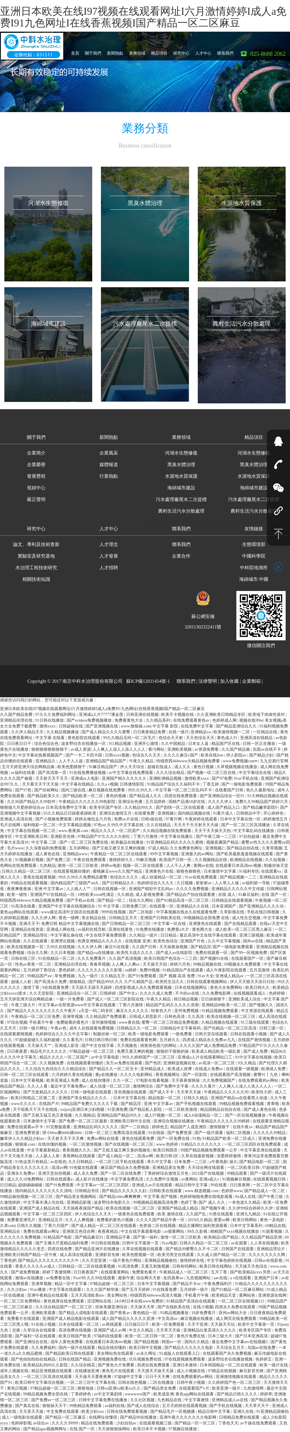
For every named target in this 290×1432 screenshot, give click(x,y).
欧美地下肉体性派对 (267, 714)
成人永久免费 (86, 1173)
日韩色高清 (175, 1016)
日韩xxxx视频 (117, 755)
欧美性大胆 (262, 1092)
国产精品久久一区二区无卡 (114, 1069)
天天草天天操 (189, 1092)
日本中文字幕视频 (28, 1080)
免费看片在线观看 (24, 1318)
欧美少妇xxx (93, 1411)
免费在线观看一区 (212, 953)
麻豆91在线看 (117, 947)
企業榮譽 (36, 464)
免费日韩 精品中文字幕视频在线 (70, 923)
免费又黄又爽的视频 (136, 1051)
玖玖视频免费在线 (146, 1359)
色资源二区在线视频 (158, 1225)
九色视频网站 (199, 1278)
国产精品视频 (147, 1342)
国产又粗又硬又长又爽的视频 (119, 848)
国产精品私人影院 (146, 1109)
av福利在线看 (23, 772)
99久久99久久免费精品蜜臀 (83, 877)
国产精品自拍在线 (243, 848)
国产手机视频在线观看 (196, 1104)
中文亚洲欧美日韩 (32, 836)
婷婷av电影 (111, 865)
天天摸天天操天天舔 (156, 1371)
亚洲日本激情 (185, 1365)
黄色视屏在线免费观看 (64, 1301)
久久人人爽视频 (80, 1220)
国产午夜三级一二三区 (217, 836)
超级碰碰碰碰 (31, 1185)
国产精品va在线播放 (96, 953)
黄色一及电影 (272, 1220)
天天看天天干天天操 (41, 784)
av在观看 (239, 1243)
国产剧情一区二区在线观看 (181, 807)
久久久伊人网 (44, 918)
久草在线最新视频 (198, 1156)
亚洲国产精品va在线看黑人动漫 (240, 1098)
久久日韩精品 (81, 1162)
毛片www (15, 848)
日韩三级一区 (272, 1028)
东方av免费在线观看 (124, 1063)
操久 (233, 1162)
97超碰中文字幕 (129, 1376)
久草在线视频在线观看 (143, 1249)
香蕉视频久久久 (77, 1150)
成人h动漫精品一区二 (204, 1115)
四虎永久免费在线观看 (236, 1307)
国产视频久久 (261, 1005)
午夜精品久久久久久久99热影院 (88, 801)
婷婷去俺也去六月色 (94, 819)
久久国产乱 (196, 1214)
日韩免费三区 (135, 906)
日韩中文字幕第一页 (141, 1243)
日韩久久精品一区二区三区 (27, 871)
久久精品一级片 (144, 935)
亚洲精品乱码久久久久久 (96, 1127)
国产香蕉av (120, 1313)
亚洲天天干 (29, 923)
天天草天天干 (257, 1406)
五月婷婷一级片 (194, 1289)
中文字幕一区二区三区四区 (48, 1214)
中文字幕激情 (197, 1400)
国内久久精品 (197, 1342)
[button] (36, 437)
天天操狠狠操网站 (114, 1429)
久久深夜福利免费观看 (46, 848)
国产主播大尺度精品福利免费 (62, 1243)
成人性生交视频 (247, 918)
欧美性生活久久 (170, 982)
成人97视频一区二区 (163, 1115)
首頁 (75, 51)
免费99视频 (150, 970)
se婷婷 (131, 970)
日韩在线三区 (24, 958)
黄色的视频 (116, 796)
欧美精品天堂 (224, 1295)
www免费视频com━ (240, 761)
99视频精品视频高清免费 (156, 1202)
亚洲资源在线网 (273, 1295)
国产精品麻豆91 (89, 1237)
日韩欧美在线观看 (166, 1191)
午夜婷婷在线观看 (201, 819)
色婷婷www (231, 1191)
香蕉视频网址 (168, 1074)
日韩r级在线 (152, 819)
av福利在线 (115, 1406)
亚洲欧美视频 (180, 749)
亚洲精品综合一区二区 (77, 993)
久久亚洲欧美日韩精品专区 (221, 714)
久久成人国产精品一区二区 (222, 1255)
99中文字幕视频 (165, 854)
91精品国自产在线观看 (183, 970)
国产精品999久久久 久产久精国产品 (120, 982)
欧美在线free (212, 755)
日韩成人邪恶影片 (146, 1016)
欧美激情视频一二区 (232, 732)
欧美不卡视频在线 (178, 714)
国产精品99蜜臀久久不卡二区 (193, 1249)
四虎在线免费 (60, 1249)
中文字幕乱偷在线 (67, 935)
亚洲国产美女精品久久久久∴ (84, 1098)
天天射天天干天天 (52, 778)
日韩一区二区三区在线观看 (25, 1074)
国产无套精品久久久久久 (46, 1092)
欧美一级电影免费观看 (149, 1034)
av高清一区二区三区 (217, 1063)
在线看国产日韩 (229, 790)
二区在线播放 (162, 1382)
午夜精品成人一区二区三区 (184, 1272)
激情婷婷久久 (121, 860)
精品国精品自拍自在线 (221, 1109)
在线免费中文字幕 (197, 726)
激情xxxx (48, 726)
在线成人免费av (209, 1069)
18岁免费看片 (204, 1313)
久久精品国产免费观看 (106, 1016)
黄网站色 (247, 1295)
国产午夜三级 (271, 1196)
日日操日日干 (137, 1324)
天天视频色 (127, 1045)
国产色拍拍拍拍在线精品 (34, 1359)
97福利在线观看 (108, 1336)
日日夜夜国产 (86, 1272)
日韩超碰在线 (71, 726)
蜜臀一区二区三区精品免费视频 (171, 1022)
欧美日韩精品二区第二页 (34, 1098)
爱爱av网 (222, 1220)
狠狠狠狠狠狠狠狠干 (50, 749)
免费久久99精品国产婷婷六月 (262, 801)
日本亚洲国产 (224, 906)
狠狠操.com (25, 1144)
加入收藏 (229, 681)
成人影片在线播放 (92, 1179)
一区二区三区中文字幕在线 (92, 1382)
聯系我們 (225, 51)
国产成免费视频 (26, 1272)
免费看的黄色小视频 (115, 1220)
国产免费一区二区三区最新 (83, 1121)
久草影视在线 (232, 912)
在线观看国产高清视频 (231, 1074)
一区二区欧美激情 (181, 1109)
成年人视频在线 (15, 1371)
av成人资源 (81, 749)
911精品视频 (120, 743)
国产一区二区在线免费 (121, 1173)
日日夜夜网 (240, 1185)
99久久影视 (198, 1231)
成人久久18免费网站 (26, 1179)
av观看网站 (174, 1231)
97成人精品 (158, 848)
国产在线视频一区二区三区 (130, 1144)
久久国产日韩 (144, 947)
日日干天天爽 (158, 1376)
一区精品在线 (265, 732)
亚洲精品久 (46, 761)
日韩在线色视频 (133, 1382)
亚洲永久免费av (21, 1173)
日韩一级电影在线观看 (92, 1092)
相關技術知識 (36, 579)
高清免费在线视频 (75, 1330)
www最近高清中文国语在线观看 (70, 912)
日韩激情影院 (132, 784)
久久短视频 (276, 860)
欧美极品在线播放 (128, 842)
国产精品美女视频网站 (76, 1196)
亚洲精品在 (10, 1231)
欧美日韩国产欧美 (75, 1336)
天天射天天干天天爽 (66, 1138)
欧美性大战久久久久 (135, 953)
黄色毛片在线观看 (118, 1371)
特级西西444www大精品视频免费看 (188, 761)
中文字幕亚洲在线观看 (261, 1150)
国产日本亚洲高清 (252, 1336)
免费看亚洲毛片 (22, 1220)
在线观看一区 (162, 906)
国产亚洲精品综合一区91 (223, 796)
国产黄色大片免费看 (116, 1365)
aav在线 (220, 1278)
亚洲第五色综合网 (79, 1231)
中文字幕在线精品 (78, 784)
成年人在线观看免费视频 (92, 1028)
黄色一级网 (69, 918)
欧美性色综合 (166, 941)
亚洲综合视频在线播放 (174, 1121)
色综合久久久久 (124, 877)
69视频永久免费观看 (243, 964)
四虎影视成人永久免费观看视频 (144, 987)
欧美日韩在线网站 (216, 1266)
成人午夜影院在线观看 (227, 970)
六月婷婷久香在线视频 (72, 1074)
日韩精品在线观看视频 (232, 900)
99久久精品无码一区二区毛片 (130, 738)
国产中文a (128, 993)
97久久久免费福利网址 (56, 714)
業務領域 (137, 51)
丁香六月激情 (146, 836)
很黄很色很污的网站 (159, 1045)
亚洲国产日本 (267, 1278)
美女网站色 (117, 1295)
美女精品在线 (94, 918)
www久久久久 (24, 1104)
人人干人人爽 (179, 865)
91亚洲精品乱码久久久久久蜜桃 (175, 842)
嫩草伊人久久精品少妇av (23, 1138)
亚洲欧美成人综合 (245, 999)
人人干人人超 (71, 761)
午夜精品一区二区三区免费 (36, 1016)
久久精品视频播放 (63, 732)
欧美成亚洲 (163, 1394)
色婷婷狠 (277, 993)
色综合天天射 (171, 738)
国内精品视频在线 (194, 813)
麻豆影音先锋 (252, 1371)
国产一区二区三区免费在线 (84, 842)
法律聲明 (207, 681)
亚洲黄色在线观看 (205, 923)
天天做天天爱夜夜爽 (94, 1376)
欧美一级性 (17, 894)
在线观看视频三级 (156, 1423)
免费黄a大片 (178, 929)
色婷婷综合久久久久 (156, 883)
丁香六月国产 (57, 1225)
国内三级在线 (74, 790)
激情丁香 (32, 987)
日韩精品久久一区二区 (137, 1028)
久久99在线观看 (101, 1278)
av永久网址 (146, 1353)
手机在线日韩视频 (263, 912)
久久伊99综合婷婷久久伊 (251, 1208)
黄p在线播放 (107, 1074)
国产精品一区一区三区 (195, 1423)
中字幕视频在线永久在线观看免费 (187, 912)
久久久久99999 (65, 1423)
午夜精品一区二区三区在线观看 (119, 854)
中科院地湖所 (254, 567)
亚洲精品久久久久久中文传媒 (238, 889)
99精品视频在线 (208, 964)
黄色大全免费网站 (227, 987)
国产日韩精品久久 (119, 883)
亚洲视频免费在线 (110, 1359)
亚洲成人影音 (67, 1045)
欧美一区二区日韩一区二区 (150, 1336)
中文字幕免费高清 (127, 1179)
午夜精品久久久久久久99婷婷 (224, 1121)
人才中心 (203, 51)
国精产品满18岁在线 (187, 801)
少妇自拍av (126, 1423)
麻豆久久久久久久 (133, 1011)
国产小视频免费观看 (54, 819)
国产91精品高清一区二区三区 (183, 900)
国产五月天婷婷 (136, 1289)
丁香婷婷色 (81, 1394)
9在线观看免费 (56, 987)
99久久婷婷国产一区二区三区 (149, 1057)
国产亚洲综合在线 (32, 1342)
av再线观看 (112, 1324)
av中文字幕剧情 (108, 1394)
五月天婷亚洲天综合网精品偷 (29, 767)
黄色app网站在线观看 (19, 912)
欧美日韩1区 (168, 1156)
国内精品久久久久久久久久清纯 (44, 1191)
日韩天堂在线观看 (212, 1034)
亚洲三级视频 (252, 935)
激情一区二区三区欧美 (78, 865)
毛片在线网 (10, 825)
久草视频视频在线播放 (237, 767)
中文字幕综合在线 (255, 772)
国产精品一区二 (112, 900)
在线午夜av (243, 1127)
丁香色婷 (8, 1260)
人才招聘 (108, 567)
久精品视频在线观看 (220, 1022)
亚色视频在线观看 (131, 1092)
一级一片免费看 (70, 999)
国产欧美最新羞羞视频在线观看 (245, 854)
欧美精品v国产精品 (222, 1237)
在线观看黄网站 (115, 1272)
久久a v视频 (107, 784)
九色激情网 (254, 1388)
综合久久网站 (141, 900)
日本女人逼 (199, 743)
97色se (99, 825)
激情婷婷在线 (192, 1260)
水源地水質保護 (181, 476)
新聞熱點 (115, 51)
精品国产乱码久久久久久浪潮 (173, 1005)
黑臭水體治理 (181, 464)
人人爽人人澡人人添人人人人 (119, 749)
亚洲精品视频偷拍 (161, 1260)
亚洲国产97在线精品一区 (53, 894)
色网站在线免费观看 (19, 865)
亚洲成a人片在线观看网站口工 (205, 1057)
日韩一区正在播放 (259, 743)
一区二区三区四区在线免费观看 (253, 1144)
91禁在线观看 (221, 1214)
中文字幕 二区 (44, 842)
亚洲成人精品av (230, 976)
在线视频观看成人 (250, 993)
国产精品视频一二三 (239, 877)
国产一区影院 (195, 1074)
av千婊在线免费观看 (259, 1423)
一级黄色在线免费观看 (135, 1214)
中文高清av (168, 1318)
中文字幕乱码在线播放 (254, 831)
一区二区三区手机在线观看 (120, 1162)
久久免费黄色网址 (187, 848)
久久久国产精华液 (103, 1289)
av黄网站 (189, 1179)
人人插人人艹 (79, 889)
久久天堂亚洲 (94, 1260)
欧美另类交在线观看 (176, 1255)
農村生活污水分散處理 (181, 511)
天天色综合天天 (200, 738)
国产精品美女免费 (160, 1388)
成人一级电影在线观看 (23, 1417)
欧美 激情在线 (170, 1214)
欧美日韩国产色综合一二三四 (171, 958)
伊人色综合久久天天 (94, 1214)
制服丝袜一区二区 (110, 1034)
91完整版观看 (59, 1127)
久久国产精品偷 (236, 749)
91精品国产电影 (58, 1237)
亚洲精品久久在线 (193, 906)
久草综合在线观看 (40, 1330)
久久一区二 (123, 1080)
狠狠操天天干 (55, 1406)
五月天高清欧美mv (88, 1295)
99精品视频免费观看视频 (242, 1104)
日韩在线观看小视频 (249, 1034)
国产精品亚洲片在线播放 (98, 1249)
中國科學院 (253, 556)
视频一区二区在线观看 (143, 865)
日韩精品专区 (87, 1191)
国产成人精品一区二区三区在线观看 (104, 1225)
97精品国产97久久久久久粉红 (104, 836)
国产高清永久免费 (51, 982)
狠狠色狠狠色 (189, 871)
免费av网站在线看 (103, 1138)
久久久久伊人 (220, 801)
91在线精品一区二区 (57, 958)
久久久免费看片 (92, 958)
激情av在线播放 (29, 1278)
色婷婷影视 (21, 1423)
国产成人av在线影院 (174, 953)
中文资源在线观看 (258, 1011)
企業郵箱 (251, 681)
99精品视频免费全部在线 (46, 1394)
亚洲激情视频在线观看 (237, 1376)
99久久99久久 (140, 790)
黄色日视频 (204, 767)
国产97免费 (222, 778)
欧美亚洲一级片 (227, 1388)
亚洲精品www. (75, 854)
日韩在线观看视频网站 (207, 982)
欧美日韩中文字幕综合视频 (40, 1382)
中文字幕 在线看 (50, 738)
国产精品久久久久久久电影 (189, 1347)
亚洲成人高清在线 (17, 819)
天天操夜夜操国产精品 (83, 1208)
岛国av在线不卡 (267, 749)
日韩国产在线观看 (238, 1249)
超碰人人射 (21, 982)
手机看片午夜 (42, 1022)
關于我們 (93, 51)
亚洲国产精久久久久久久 (125, 778)
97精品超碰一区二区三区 (92, 1051)
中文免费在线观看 (63, 1411)
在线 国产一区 (274, 894)
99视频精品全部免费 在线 (207, 918)
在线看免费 (145, 813)
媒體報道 (108, 464)
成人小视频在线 (191, 1371)
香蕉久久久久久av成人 (36, 1266)
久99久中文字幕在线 (126, 825)
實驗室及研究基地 (36, 556)
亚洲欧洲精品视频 (166, 778)
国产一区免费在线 (174, 1138)
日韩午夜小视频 (191, 1382)
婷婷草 (266, 1394)
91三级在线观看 (255, 1022)
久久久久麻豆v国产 (181, 755)
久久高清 (196, 1016)
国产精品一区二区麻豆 (66, 1417)
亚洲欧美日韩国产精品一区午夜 (29, 1255)
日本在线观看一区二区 (79, 1324)
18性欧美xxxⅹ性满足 (96, 894)
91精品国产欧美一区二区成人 (229, 1138)
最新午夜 (126, 1278)
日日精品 (169, 935)
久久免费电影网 (217, 993)
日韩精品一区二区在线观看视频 (87, 1266)
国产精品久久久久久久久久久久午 (49, 1260)
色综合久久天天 (147, 755)
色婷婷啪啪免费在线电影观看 (207, 1196)
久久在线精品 (159, 825)
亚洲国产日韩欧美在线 (161, 918)
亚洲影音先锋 (63, 836)
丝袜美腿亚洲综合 (112, 1307)
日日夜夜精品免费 (150, 732)
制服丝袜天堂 (276, 865)
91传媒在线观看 (84, 1167)
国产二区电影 (141, 912)
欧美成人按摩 (180, 1069)
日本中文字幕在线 (130, 1098)
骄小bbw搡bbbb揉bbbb (62, 1133)
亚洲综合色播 (131, 801)
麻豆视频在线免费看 (107, 790)
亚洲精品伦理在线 (17, 720)
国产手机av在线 (81, 900)
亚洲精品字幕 (118, 1237)
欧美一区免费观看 (169, 1324)
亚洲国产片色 (193, 941)
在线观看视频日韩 (270, 1179)
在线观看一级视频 (243, 1069)
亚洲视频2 (215, 848)
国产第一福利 (146, 1237)
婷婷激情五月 (276, 819)
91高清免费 (128, 1266)
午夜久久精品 (142, 761)
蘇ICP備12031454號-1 (148, 681)
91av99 (79, 1278)
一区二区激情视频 (86, 1144)
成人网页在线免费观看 (237, 1318)
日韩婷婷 (108, 993)
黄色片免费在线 (191, 1336)
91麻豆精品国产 (103, 767)
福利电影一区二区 (40, 825)
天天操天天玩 (223, 1324)
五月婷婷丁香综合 (40, 970)
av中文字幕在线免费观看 (131, 772)
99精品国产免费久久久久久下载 (90, 1104)
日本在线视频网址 (191, 987)
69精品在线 (275, 1225)
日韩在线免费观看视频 (127, 1411)
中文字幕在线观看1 (66, 1289)
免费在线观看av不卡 (25, 1127)
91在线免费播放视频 (88, 772)
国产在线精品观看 (241, 923)
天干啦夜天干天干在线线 (36, 1109)
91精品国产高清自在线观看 (191, 1301)
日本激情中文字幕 (220, 871)
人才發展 (108, 556)
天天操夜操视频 (174, 947)
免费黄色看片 (144, 1272)
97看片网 (174, 819)
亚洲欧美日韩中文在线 (131, 1121)
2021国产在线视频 (208, 1173)
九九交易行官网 (274, 761)
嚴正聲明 (36, 499)
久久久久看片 (204, 1086)
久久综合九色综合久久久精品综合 (56, 1069)
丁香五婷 (211, 784)
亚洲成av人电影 (85, 778)
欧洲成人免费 (274, 1069)
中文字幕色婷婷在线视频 (230, 1260)
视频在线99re (251, 720)
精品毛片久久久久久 (49, 1051)
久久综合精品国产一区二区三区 (64, 1307)
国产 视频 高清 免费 (177, 976)
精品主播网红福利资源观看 (204, 1225)
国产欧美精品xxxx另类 (251, 1272)
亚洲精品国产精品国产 (106, 761)
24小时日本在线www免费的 (139, 1301)
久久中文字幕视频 (224, 941)
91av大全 (205, 976)
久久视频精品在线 (211, 860)
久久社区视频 (143, 1400)
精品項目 (159, 51)
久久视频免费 (52, 1063)
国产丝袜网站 (47, 790)
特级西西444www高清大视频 (156, 1295)
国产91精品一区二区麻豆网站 (238, 1289)
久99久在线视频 (61, 947)
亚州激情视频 (104, 1022)
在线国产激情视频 (254, 1040)
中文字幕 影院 (166, 726)
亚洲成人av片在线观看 (152, 1185)
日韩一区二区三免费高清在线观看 (116, 1133)
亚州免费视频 (187, 1011)
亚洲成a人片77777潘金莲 (101, 714)
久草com (7, 1225)
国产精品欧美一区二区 (83, 796)
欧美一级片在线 (274, 1365)
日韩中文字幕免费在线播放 (103, 1400)
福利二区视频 (238, 1133)
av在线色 (58, 1162)
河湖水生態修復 (181, 452)
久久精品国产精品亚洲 (262, 1237)
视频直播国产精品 (223, 842)
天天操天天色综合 (252, 1266)
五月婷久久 (170, 1040)
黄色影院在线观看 (84, 738)
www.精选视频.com (202, 1191)
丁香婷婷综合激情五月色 (167, 1173)
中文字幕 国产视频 (161, 1196)
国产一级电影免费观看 (242, 784)
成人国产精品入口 (224, 807)
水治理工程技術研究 (36, 567)
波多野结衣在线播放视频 (231, 1359)
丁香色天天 (228, 1423)
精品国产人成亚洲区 (189, 1127)
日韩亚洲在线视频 (143, 714)
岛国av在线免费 (262, 1347)
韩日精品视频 (186, 999)
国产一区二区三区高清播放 (246, 825)
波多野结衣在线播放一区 (84, 743)
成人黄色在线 (48, 854)
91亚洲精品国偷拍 (272, 1411)
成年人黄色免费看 (67, 1342)
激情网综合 (143, 1086)
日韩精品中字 (249, 813)
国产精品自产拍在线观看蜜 (191, 894)
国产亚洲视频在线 (102, 726)
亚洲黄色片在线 (160, 871)
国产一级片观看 (209, 1133)
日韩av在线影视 (269, 1260)
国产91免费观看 (142, 976)
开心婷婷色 (274, 813)
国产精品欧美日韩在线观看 (70, 1353)
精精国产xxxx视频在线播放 (235, 1231)
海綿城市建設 (181, 487)
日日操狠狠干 (213, 999)
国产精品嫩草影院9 (260, 807)
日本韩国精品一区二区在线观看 (229, 1365)
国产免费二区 (59, 860)
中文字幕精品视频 (75, 825)
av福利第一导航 (256, 883)
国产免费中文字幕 (173, 1086)
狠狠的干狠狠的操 (173, 1051)
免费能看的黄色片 (73, 1022)
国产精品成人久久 (146, 796)
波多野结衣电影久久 (112, 1202)
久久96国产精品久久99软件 (32, 801)
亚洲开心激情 (147, 743)
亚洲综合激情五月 (116, 813)
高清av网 (145, 1156)
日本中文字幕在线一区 (241, 819)
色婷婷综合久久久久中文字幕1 (63, 1034)
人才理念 (108, 544)
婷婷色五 (160, 1127)
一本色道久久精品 (245, 1202)
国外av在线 (253, 941)
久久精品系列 (158, 720)
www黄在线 (129, 1022)
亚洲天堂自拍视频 (55, 1173)
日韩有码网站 (185, 1266)
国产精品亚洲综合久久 (237, 726)
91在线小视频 (44, 1324)
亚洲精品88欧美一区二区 (224, 1005)
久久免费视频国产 (219, 1080)
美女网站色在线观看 (116, 1353)
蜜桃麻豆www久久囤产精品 (118, 871)
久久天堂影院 (42, 993)
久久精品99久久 (139, 807)
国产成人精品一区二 (116, 1156)
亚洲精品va (201, 732)
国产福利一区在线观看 (36, 1336)
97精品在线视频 (223, 1371)
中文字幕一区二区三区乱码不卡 (184, 790)
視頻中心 (36, 487)
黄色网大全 (202, 929)
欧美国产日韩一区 (176, 860)
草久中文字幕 (160, 1162)
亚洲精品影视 (79, 1202)
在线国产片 (49, 1104)
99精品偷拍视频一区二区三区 (27, 1196)
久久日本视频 (63, 953)
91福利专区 (249, 871)
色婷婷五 (264, 1359)
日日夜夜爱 (17, 1051)
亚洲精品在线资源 (28, 929)
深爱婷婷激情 (229, 1156)
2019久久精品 (200, 1220)
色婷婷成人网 (225, 720)
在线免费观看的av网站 (259, 1080)
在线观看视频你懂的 (72, 871)
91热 (197, 1138)
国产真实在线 (28, 1406)
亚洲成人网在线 (61, 929)
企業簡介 (36, 452)
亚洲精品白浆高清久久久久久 (210, 1330)
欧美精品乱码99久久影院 (46, 1365)
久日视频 (185, 883)
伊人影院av (236, 755)
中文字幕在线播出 (177, 836)
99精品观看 (237, 1173)
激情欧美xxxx (197, 778)
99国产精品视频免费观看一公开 (209, 1150)
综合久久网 (38, 953)
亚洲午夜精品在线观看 (48, 1295)
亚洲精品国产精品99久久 (120, 1115)
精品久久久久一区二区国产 (116, 831)
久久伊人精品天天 (28, 732)
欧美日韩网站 (245, 1220)
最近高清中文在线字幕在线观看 (209, 935)
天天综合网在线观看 (206, 1167)
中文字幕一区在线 (170, 923)
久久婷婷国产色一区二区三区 (235, 1382)
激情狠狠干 (220, 1127)
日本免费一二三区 (191, 1162)
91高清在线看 (24, 906)
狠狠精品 (78, 982)
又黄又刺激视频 (156, 1266)
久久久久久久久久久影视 (100, 970)
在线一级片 (178, 732)
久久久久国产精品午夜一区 (161, 1220)
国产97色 (23, 790)
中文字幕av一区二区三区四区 (103, 1185)
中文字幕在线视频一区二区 (32, 831)
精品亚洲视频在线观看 (52, 1371)
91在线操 (157, 1133)
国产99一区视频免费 (249, 953)
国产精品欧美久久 (44, 796)
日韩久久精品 (196, 1098)
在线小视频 (203, 1307)
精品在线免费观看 (98, 1423)
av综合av (41, 1423)
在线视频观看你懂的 (85, 1063)
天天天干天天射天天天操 (197, 825)
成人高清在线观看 (76, 1255)
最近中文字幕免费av (69, 1086)
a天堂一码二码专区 (96, 1011)
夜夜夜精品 (108, 1231)
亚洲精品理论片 (271, 1249)
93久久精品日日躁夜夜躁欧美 (70, 813)
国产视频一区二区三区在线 (212, 772)
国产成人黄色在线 (260, 1109)
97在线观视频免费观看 (185, 1359)
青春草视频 (100, 964)
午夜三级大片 (24, 1005)
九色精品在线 (170, 1400)
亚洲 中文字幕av (49, 889)
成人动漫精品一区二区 (162, 877)
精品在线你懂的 (112, 1347)
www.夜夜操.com (74, 831)
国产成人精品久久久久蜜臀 (106, 732)
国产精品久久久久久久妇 (125, 1191)
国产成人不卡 (162, 1092)
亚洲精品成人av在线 (230, 1400)
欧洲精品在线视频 (247, 860)
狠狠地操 (86, 1388)
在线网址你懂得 (103, 1417)
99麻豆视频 (146, 860)
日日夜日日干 (19, 743)
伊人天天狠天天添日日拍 (253, 982)
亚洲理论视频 (63, 941)
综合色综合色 (47, 743)
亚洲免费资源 (28, 1133)
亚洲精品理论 (36, 935)
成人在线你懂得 (96, 1080)
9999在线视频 (114, 912)
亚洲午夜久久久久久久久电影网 (188, 1417)
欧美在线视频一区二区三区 (232, 1016)
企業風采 (108, 452)
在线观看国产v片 (195, 1388)
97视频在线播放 (183, 1429)
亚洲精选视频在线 (180, 1063)
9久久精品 (247, 1063)
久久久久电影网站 (137, 1074)
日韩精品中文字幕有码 (181, 1028)
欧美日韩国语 (166, 1150)
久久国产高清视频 (125, 958)
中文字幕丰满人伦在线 (44, 1202)
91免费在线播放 (150, 929)
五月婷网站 (79, 848)
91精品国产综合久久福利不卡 (174, 784)
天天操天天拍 (155, 964)
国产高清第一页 (53, 772)
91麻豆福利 (249, 894)
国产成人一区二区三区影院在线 (116, 999)
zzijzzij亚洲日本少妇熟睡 (83, 1109)
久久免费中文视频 (163, 1179)
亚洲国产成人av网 (110, 1330)
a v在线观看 (241, 1278)
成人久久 (183, 767)
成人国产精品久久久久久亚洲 (129, 1318)
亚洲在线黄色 (121, 929)
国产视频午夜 (213, 1208)
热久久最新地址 (261, 790)
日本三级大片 (220, 1336)
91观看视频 (272, 1231)
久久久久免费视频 (193, 889)
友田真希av (173, 1278)
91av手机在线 (246, 778)
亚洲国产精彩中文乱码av (151, 889)
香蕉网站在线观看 (79, 1156)
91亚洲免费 (117, 1109)
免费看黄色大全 (129, 720)
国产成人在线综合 (143, 1406)
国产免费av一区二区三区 (54, 1400)
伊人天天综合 (133, 767)
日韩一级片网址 (34, 1028)
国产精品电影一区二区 (260, 1162)
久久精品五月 (113, 976)
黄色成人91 (227, 738)
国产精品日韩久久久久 (237, 1394)
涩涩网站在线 (100, 1301)
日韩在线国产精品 (75, 1359)
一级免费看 (182, 1034)
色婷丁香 (189, 1202)
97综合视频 (17, 1022)
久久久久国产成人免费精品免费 (209, 1045)
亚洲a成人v (209, 1179)
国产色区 (153, 1063)
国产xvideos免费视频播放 (90, 720)
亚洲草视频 (73, 1016)
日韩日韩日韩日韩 (101, 1040)
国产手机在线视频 (226, 1406)
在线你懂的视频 (53, 1144)
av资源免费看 (207, 749)
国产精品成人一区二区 (265, 1191)
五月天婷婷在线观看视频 (185, 1406)
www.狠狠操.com (136, 726)
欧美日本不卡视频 (150, 1429)
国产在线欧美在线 (174, 1307)
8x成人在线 (246, 1196)
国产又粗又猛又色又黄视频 (48, 1115)
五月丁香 (219, 1272)
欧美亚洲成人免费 (63, 1080)
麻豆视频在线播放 (197, 1318)
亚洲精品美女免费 (169, 1167)
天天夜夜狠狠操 (186, 1080)
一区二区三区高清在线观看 (48, 1376)
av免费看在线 (58, 1278)
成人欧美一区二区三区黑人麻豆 (244, 929)
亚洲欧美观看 (44, 1313)
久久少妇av (17, 1289)
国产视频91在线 (214, 958)
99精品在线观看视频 (30, 883)
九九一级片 (88, 976)
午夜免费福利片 (218, 1284)
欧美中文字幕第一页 (257, 1324)
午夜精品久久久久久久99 (227, 1092)
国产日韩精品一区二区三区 (127, 923)
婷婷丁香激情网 (57, 1272)
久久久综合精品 (171, 772)
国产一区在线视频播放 (246, 1115)
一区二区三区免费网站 (21, 1301)
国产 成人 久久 (212, 1202)
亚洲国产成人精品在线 (40, 1208)
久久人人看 (38, 1086)
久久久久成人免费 (156, 993)
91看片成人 (223, 813)
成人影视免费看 (150, 894)
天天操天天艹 (40, 1045)
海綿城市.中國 (253, 579)
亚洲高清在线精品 (257, 738)
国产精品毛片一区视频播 (173, 1411)
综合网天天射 (149, 1278)
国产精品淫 (201, 947)
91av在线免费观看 (201, 877)
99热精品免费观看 (86, 1406)
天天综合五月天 (231, 1347)
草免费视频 (65, 976)
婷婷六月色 (180, 964)
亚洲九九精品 (249, 1214)
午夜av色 (59, 1028)
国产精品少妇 (262, 755)
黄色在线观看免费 (138, 1138)
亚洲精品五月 (51, 1220)
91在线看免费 (165, 1289)
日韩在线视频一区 (110, 889)
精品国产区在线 (226, 743)
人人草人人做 (227, 883)
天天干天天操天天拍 (213, 831)
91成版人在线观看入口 (180, 1353)
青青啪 (273, 1104)
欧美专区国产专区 (106, 807)
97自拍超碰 (250, 836)
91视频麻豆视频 (30, 860)
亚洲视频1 (166, 813)
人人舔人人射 (48, 1156)
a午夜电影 (218, 1162)
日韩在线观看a (60, 1179)
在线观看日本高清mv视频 (238, 865)
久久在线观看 (36, 941)
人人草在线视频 (265, 1243)
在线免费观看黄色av (192, 720)
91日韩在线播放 (50, 720)
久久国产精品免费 (17, 714)
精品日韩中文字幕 (192, 1185)
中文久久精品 (141, 1330)
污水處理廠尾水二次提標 (181, 499)
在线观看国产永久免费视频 (228, 1353)
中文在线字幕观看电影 (141, 1231)
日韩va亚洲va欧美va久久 (119, 1388)
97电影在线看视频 (153, 1080)
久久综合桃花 (83, 1365)
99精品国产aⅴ (40, 976)
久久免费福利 (44, 1347)
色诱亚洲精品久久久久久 (100, 941)
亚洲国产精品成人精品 (178, 1208)
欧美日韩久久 (258, 987)
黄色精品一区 (145, 1313)
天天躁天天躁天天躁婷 (92, 987)
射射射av (204, 883)
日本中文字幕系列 (247, 1225)
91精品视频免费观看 (220, 1011)
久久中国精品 (173, 743)
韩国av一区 (172, 1342)
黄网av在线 (203, 865)
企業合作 (181, 556)
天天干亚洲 (198, 1324)
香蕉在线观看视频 (40, 877)
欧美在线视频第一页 (26, 947)
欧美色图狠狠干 (72, 767)
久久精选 (125, 894)
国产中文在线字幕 (98, 1045)
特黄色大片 (162, 1011)
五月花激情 (260, 970)
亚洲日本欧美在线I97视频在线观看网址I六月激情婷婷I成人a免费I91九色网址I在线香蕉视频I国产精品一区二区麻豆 (143, 17)
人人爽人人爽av (126, 964)
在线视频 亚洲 (138, 941)
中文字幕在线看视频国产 (41, 755)
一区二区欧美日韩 (244, 1167)
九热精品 (47, 865)
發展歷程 (36, 476)
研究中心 (181, 51)
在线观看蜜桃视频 (17, 1034)
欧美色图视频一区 (139, 1255)
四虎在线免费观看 (181, 796)
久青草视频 (272, 848)
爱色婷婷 (67, 970)
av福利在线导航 (92, 929)
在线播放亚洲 (87, 1371)
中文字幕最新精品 (44, 1150)
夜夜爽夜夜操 (19, 889)
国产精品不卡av (187, 1284)
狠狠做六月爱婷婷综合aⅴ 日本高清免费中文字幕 (43, 807)
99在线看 (219, 1185)
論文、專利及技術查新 (36, 544)
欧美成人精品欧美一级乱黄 (217, 1051)
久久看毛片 (73, 1040)
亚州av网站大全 (233, 1313)
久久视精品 (85, 1115)
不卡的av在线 (187, 993)
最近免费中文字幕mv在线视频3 (240, 1342)
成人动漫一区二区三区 (110, 1086)
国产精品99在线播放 (139, 1417)
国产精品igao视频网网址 (45, 1429)
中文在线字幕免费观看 (106, 935)
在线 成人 (227, 894)
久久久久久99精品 (270, 1133)
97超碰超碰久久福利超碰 (38, 1040)
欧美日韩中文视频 (146, 1347)
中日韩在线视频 (106, 1243)
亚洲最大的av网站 (197, 854)
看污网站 (157, 749)
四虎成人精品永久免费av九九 (209, 1040)
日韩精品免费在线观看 (240, 1417)
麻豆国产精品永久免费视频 (126, 1167)
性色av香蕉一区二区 (33, 964)
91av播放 (38, 1289)
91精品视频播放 (175, 1313)
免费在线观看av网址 (42, 1231)
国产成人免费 (256, 1051)
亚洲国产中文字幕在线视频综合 (67, 906)
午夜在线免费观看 (90, 860)
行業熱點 (108, 476)
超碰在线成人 (160, 767)
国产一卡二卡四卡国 (84, 755)
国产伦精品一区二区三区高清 (231, 1028)
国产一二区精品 (135, 1127)
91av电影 (169, 1243)
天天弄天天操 (32, 1411)
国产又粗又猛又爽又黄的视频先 (123, 1150)
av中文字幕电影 (105, 1057)
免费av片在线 (126, 819)
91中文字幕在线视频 (254, 1057)
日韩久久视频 (29, 1225)
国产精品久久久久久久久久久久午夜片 (42, 1011)
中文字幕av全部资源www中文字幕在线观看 (77, 1005)
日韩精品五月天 (123, 918)
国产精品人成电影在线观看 (83, 1313)
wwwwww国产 (138, 1394)
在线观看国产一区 (248, 958)
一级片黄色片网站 (126, 1260)
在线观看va (271, 871)
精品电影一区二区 (165, 1098)
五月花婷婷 (156, 801)
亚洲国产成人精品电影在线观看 (71, 1318)
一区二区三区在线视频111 (241, 1301)
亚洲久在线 (244, 1411)
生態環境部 (253, 544)
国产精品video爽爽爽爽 (120, 1196)
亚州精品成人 (153, 1069)
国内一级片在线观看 (77, 1347)
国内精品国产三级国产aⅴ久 (75, 883)
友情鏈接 (253, 528)
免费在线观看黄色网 (139, 1040)
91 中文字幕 (109, 906)
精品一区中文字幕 (71, 1284)
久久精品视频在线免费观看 (168, 831)
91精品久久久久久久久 (201, 1144)
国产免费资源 (180, 1133)
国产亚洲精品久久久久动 (262, 906)
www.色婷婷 (167, 1144)
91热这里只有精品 (32, 1162)
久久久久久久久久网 (267, 1255)
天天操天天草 (143, 1307)
